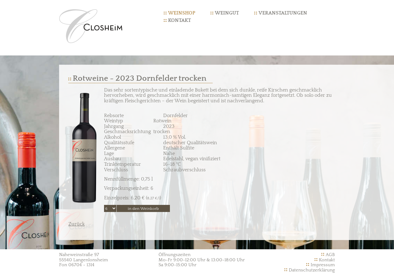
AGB (330, 254)
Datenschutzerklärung (312, 270)
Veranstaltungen (283, 13)
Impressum (323, 264)
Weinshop (181, 13)
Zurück (76, 224)
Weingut (227, 13)
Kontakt (179, 20)
